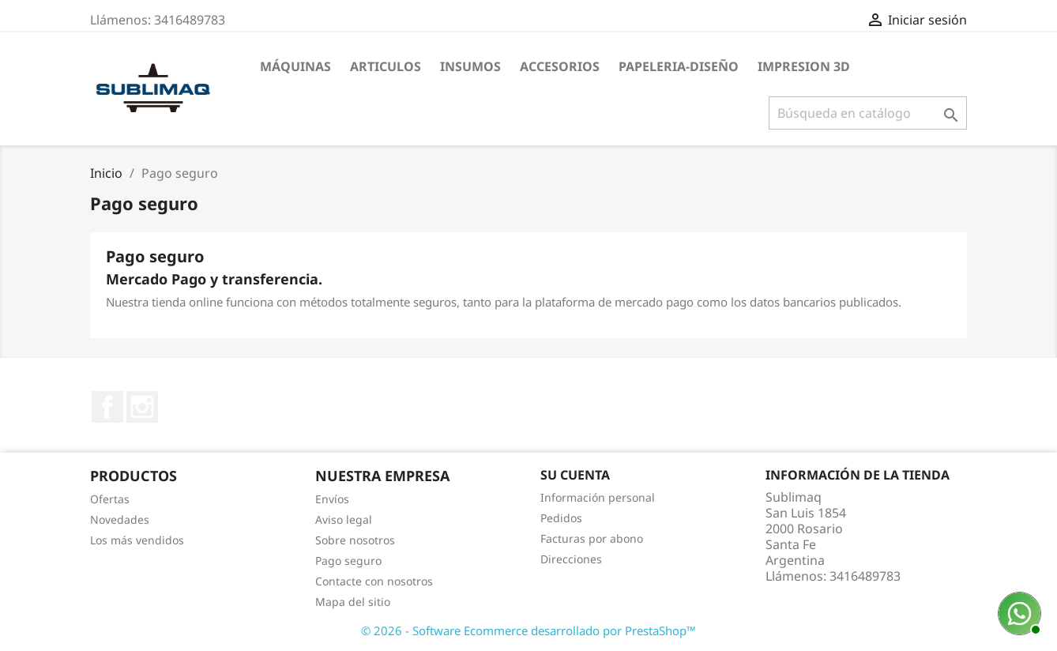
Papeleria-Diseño (679, 66)
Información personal (597, 497)
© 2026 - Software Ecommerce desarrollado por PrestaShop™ (528, 630)
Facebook (107, 407)
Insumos (470, 66)
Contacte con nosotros (374, 581)
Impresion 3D (804, 66)
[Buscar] (868, 113)
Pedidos (561, 517)
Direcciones (571, 558)
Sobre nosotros (355, 540)
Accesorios (560, 66)
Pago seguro (348, 560)
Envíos (332, 498)
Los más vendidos (137, 540)
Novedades (119, 519)
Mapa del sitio (352, 601)
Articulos (385, 66)
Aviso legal (343, 519)
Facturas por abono (591, 538)
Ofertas (110, 498)
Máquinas (295, 66)
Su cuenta (575, 475)
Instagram (142, 407)
